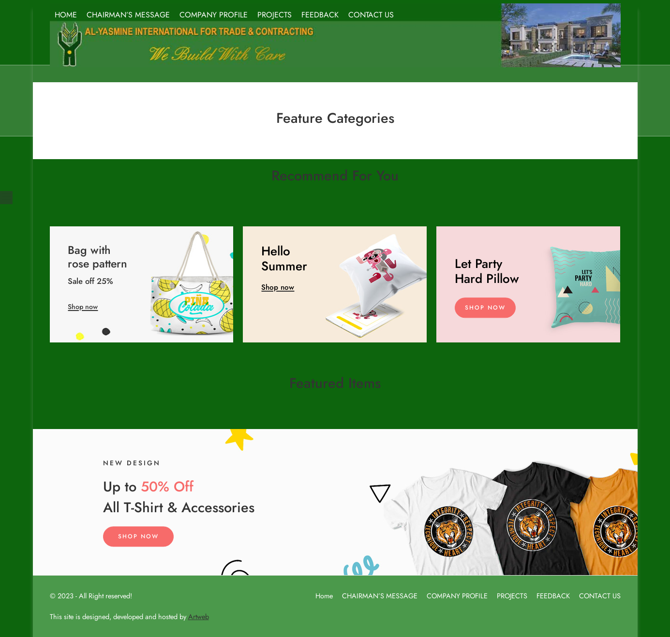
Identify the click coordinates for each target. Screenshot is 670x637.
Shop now (83, 306)
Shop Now (485, 307)
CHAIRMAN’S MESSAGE (128, 14)
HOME (66, 14)
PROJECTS (274, 14)
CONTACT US (371, 14)
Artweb (198, 616)
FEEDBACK (320, 14)
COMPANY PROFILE (213, 14)
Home (324, 596)
